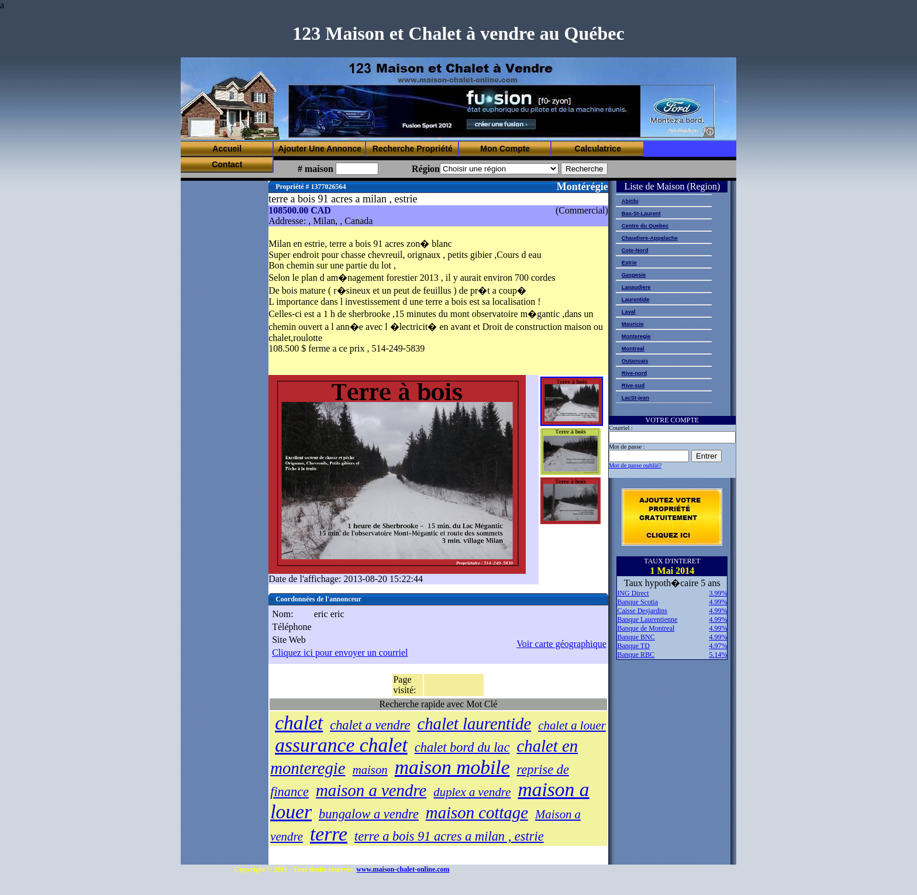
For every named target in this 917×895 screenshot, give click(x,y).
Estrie (629, 263)
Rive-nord (634, 373)
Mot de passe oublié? (635, 465)
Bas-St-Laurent (641, 213)
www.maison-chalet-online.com (402, 869)
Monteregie (636, 336)
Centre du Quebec (645, 226)
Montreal (633, 349)
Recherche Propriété (413, 148)
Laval (629, 312)
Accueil (227, 148)
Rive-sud (633, 385)
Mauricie (633, 324)
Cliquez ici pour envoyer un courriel (340, 653)
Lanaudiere (636, 287)
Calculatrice (598, 148)
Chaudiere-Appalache (650, 238)
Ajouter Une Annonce (319, 148)
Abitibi (630, 201)
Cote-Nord (635, 250)
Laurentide (636, 299)
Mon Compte (505, 148)
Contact (227, 164)
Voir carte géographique (561, 644)
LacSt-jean (635, 398)
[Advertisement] (501, 111)
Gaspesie (634, 275)
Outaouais (635, 361)
